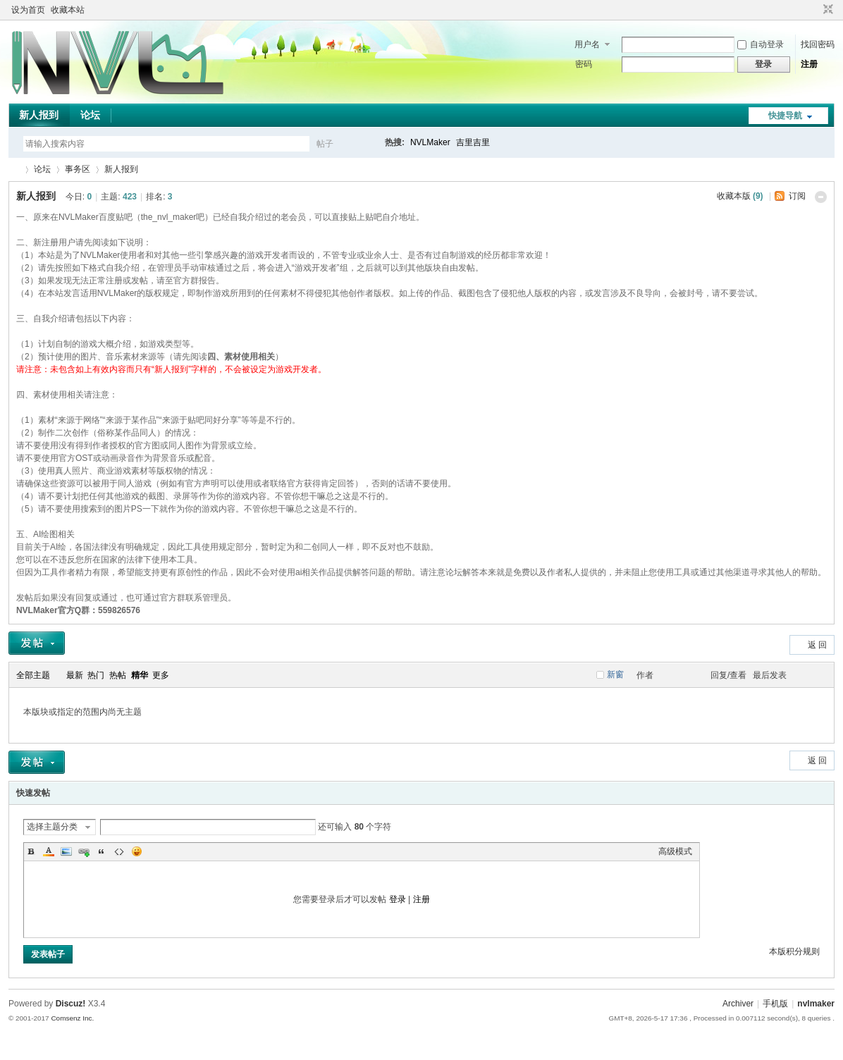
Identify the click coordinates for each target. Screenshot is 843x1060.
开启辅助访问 (814, 10)
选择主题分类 (52, 827)
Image (66, 851)
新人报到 (39, 115)
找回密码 (818, 44)
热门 (95, 675)
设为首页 (28, 10)
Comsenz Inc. (72, 1018)
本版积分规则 (794, 951)
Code (119, 851)
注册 (809, 64)
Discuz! (71, 1004)
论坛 (90, 115)
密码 (583, 64)
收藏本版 (740, 196)
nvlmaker (816, 1004)
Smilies (137, 851)
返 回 (817, 645)
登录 (397, 899)
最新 (74, 675)
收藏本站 (68, 10)
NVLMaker (430, 142)
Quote (101, 851)
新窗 (615, 674)
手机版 (775, 1004)
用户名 (587, 44)
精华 (139, 675)
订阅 (797, 196)
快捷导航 (785, 116)
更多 (160, 675)
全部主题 (33, 675)
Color (49, 851)
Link (84, 851)
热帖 (117, 675)
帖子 (324, 144)
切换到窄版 (826, 10)
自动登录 (760, 44)
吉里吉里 (473, 142)
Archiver (737, 1004)
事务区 (77, 169)
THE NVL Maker (14, 169)
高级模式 (675, 851)
